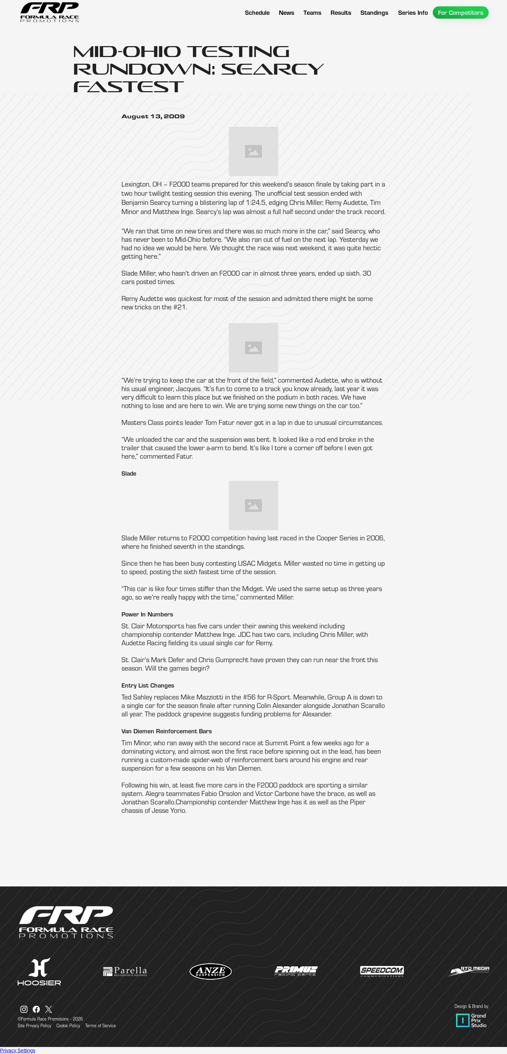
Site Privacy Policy (34, 1025)
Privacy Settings (17, 1050)
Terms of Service (100, 1025)
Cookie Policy (68, 1025)
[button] (312, 12)
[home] (49, 12)
